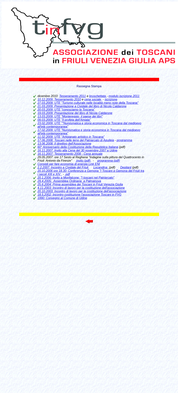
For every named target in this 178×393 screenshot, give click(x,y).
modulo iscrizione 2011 (124, 96)
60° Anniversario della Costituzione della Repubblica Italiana (77, 147)
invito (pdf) (83, 160)
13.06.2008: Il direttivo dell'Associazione (64, 143)
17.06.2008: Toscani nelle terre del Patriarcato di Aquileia (75, 140)
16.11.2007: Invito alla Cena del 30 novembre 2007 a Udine (77, 150)
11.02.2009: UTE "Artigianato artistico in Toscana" (70, 136)
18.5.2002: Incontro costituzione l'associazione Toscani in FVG (79, 194)
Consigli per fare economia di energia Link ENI (68, 164)
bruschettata (98, 96)
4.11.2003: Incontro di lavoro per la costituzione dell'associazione (81, 187)
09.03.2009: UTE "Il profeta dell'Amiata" (64, 119)
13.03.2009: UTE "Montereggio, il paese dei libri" (70, 116)
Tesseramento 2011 (72, 96)
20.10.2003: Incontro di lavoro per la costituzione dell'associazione (81, 191)
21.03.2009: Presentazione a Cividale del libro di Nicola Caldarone (82, 106)
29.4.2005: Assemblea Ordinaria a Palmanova (69, 181)
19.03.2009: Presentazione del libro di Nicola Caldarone (74, 113)
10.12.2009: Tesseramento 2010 (59, 99)
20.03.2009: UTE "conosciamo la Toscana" (66, 109)
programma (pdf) (108, 160)
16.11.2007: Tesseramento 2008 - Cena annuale (70, 153)
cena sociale (93, 99)
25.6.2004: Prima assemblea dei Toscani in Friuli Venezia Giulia (80, 184)
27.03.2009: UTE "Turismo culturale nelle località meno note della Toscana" (87, 102)
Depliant (125, 167)
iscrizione (111, 99)
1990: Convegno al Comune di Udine (62, 198)
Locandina (101, 167)
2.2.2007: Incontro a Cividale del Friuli (63, 167)
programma (124, 140)
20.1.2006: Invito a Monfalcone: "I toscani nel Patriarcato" (75, 177)
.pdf (67, 174)
